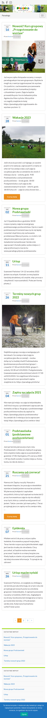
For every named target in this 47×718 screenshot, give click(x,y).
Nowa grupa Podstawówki (21, 210)
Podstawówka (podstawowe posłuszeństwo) (22, 434)
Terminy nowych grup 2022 (26, 295)
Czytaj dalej (12, 197)
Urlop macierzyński (25, 572)
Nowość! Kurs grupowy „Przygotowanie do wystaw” (27, 29)
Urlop (16, 261)
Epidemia (18, 528)
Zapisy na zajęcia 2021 (26, 392)
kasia (9, 36)
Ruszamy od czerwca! (26, 472)
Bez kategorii (17, 36)
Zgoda (24, 714)
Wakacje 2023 (21, 117)
